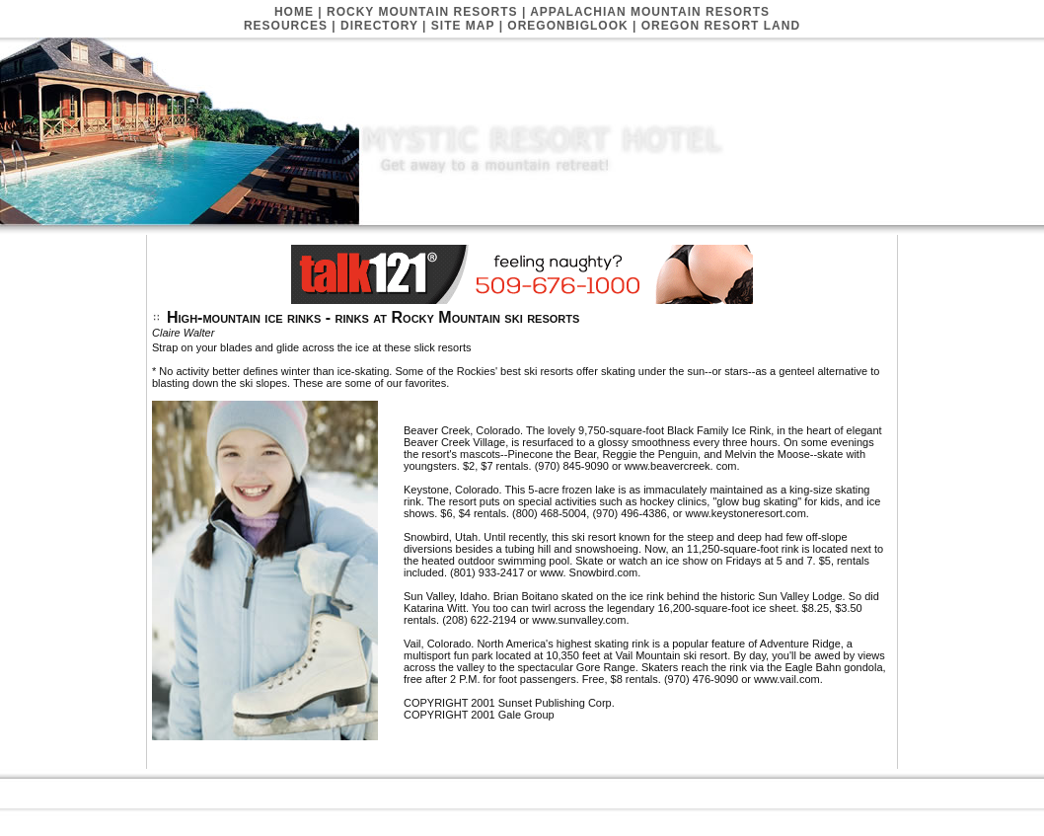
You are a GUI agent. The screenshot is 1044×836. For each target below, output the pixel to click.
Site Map (462, 26)
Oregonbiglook (567, 26)
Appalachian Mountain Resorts (650, 12)
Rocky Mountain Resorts (422, 12)
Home (294, 12)
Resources (286, 26)
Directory (379, 26)
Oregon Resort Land (720, 26)
